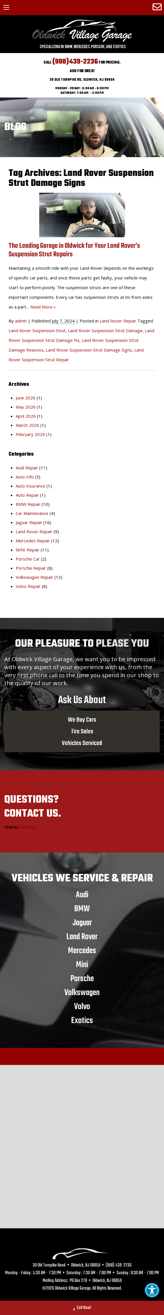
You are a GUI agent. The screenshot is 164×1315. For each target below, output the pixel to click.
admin (21, 321)
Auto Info (25, 477)
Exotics (82, 1020)
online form (26, 827)
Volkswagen (82, 992)
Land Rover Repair (118, 321)
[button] (152, 1290)
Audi (82, 895)
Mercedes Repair (33, 540)
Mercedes (82, 950)
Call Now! (82, 1308)
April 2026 (26, 416)
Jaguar (82, 923)
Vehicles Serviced (82, 743)
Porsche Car (28, 559)
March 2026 (27, 425)
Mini (82, 964)
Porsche (82, 978)
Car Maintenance (32, 513)
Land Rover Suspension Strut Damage (105, 330)
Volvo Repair (28, 586)
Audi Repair (27, 467)
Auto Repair (27, 495)
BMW (82, 909)
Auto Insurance (30, 486)
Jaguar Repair (29, 522)
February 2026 (30, 434)
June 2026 (25, 398)
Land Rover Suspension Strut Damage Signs (89, 350)
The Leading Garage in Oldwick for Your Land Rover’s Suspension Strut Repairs (74, 250)
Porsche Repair (31, 568)
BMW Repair (28, 504)
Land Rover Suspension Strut (37, 330)
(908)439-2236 (75, 61)
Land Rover (82, 936)
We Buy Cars (82, 719)
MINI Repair (27, 550)
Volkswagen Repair (34, 577)
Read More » (43, 307)
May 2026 (25, 407)
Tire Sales (82, 731)
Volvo (82, 1006)
